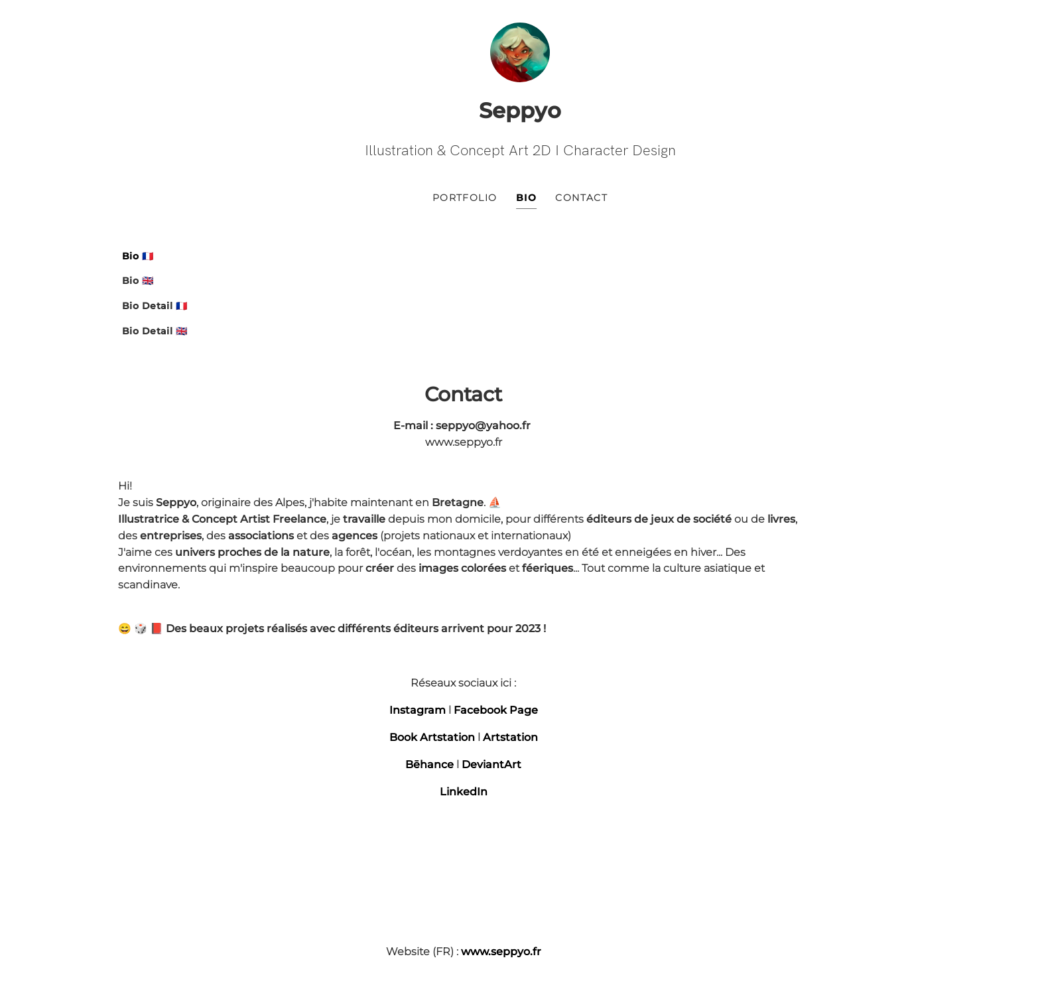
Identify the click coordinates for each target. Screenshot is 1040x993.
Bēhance (588, 636)
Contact (581, 201)
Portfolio (464, 201)
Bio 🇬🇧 (137, 285)
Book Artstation (590, 609)
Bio (526, 201)
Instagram (576, 582)
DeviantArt (650, 636)
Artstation (668, 609)
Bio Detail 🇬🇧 (154, 335)
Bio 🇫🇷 (137, 259)
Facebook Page (654, 582)
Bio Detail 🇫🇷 (154, 310)
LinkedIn (622, 663)
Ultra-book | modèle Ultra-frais (520, 917)
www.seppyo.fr (659, 823)
